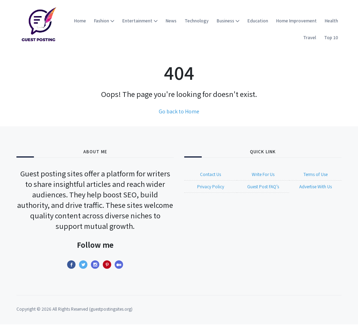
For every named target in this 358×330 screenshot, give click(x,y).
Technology (197, 20)
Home (80, 20)
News (171, 20)
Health (331, 20)
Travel (309, 37)
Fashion (104, 20)
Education (258, 20)
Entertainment (140, 20)
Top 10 (331, 37)
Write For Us (263, 179)
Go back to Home (179, 111)
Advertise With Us (315, 191)
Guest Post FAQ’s (263, 191)
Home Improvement (296, 20)
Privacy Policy (210, 191)
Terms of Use (315, 179)
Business (228, 20)
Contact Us (210, 179)
